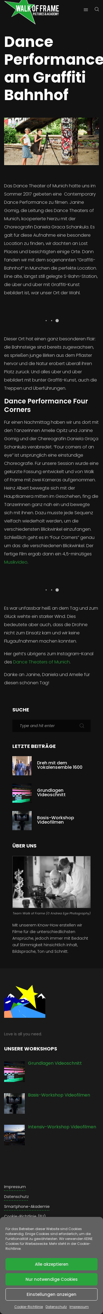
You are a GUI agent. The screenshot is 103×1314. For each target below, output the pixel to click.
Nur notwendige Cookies (52, 1279)
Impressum (79, 1306)
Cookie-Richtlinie (28, 1306)
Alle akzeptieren (51, 1264)
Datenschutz (56, 1306)
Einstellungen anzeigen (51, 1294)
